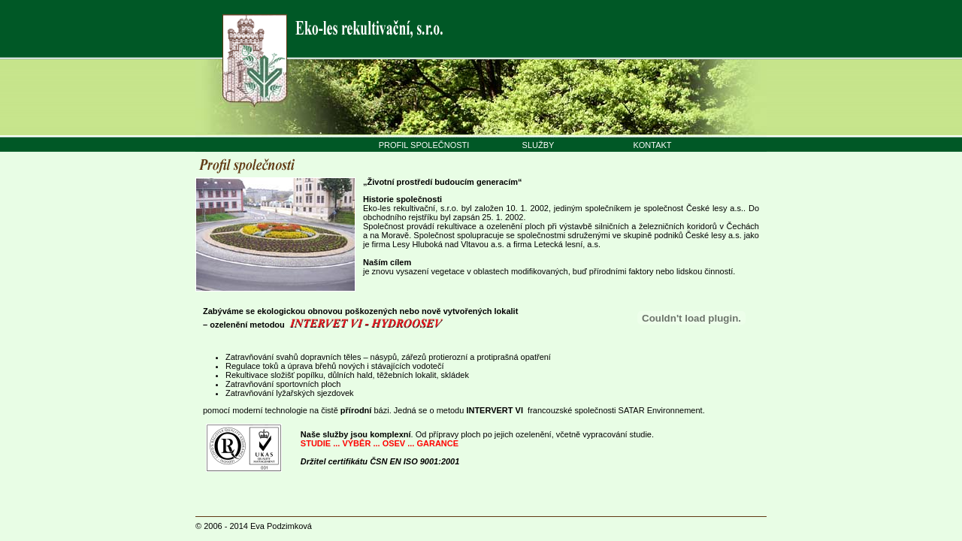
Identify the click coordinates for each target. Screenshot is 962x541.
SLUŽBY (538, 145)
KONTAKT (652, 145)
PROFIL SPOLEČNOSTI (424, 145)
